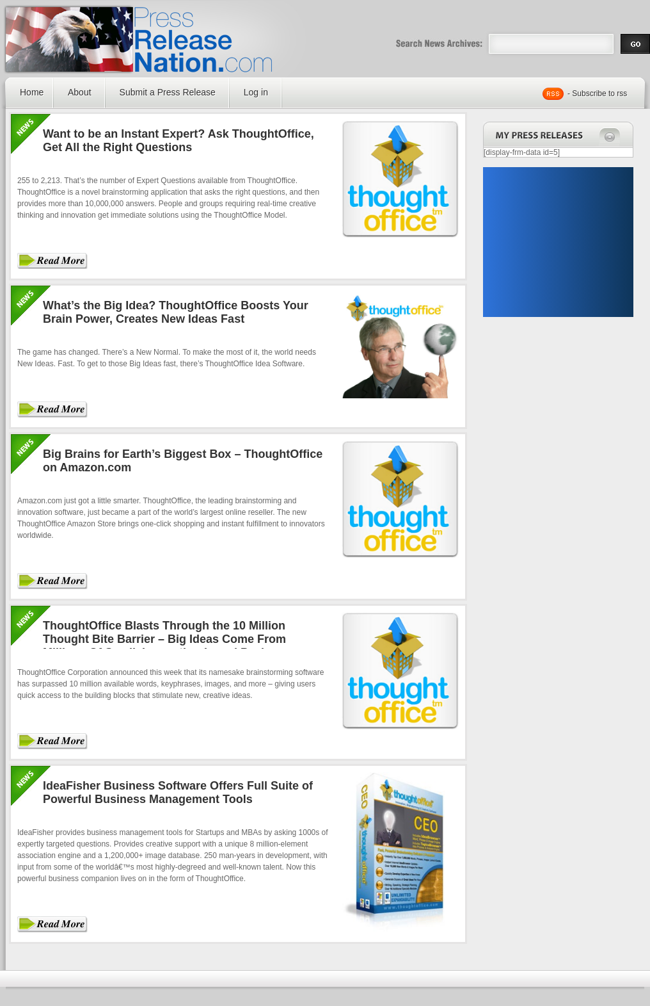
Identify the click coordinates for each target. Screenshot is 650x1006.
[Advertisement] (558, 242)
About (79, 92)
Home (32, 92)
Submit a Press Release (168, 92)
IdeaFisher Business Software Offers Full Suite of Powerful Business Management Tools (178, 792)
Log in (256, 92)
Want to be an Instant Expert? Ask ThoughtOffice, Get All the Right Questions (178, 140)
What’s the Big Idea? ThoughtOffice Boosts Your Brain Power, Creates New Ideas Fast (175, 312)
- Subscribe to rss (597, 93)
